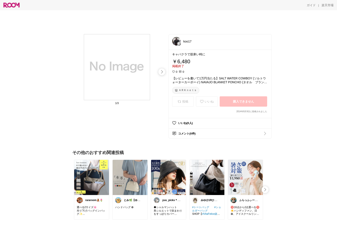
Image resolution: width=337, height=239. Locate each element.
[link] (91, 177)
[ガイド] (311, 5)
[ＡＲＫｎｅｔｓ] (185, 90)
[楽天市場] (328, 5)
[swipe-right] (161, 71)
